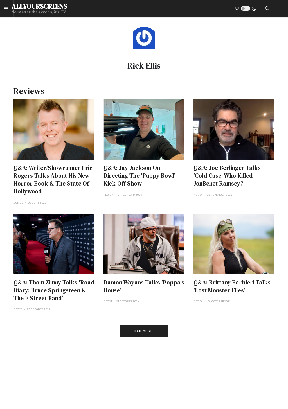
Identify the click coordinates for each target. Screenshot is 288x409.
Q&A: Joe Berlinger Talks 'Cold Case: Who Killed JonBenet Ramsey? (227, 175)
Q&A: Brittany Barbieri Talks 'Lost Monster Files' (232, 286)
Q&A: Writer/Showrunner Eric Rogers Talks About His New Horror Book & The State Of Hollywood (53, 179)
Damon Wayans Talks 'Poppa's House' (144, 286)
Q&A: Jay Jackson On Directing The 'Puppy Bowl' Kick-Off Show (140, 175)
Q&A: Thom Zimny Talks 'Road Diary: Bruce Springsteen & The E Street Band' (54, 290)
